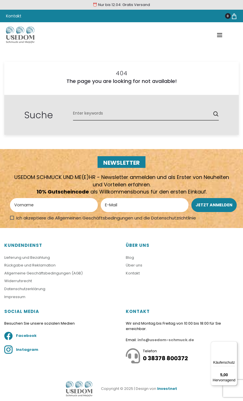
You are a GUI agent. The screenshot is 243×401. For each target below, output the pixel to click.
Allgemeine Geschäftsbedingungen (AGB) (43, 273)
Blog (130, 257)
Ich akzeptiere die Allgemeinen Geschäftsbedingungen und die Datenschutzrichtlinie (106, 218)
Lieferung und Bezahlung (27, 257)
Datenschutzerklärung (24, 289)
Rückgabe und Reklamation (30, 265)
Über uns (134, 265)
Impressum (14, 297)
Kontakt (13, 16)
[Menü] (233, 344)
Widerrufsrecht (18, 281)
